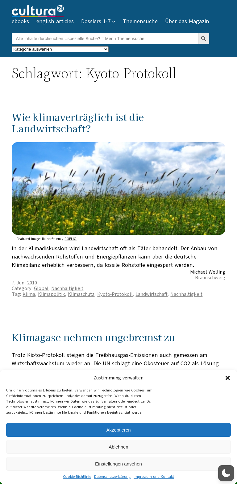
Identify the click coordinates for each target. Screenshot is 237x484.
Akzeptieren (118, 429)
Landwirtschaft (151, 294)
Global (41, 288)
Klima (29, 294)
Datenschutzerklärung (112, 476)
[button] (228, 378)
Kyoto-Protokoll (115, 294)
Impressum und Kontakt (154, 476)
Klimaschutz (81, 294)
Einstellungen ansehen (118, 463)
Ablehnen (118, 446)
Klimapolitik (51, 294)
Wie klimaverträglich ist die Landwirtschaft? (78, 122)
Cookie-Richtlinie (77, 476)
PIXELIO (70, 239)
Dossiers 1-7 (95, 21)
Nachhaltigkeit (67, 288)
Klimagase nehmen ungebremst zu (93, 337)
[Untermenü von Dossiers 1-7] (113, 21)
